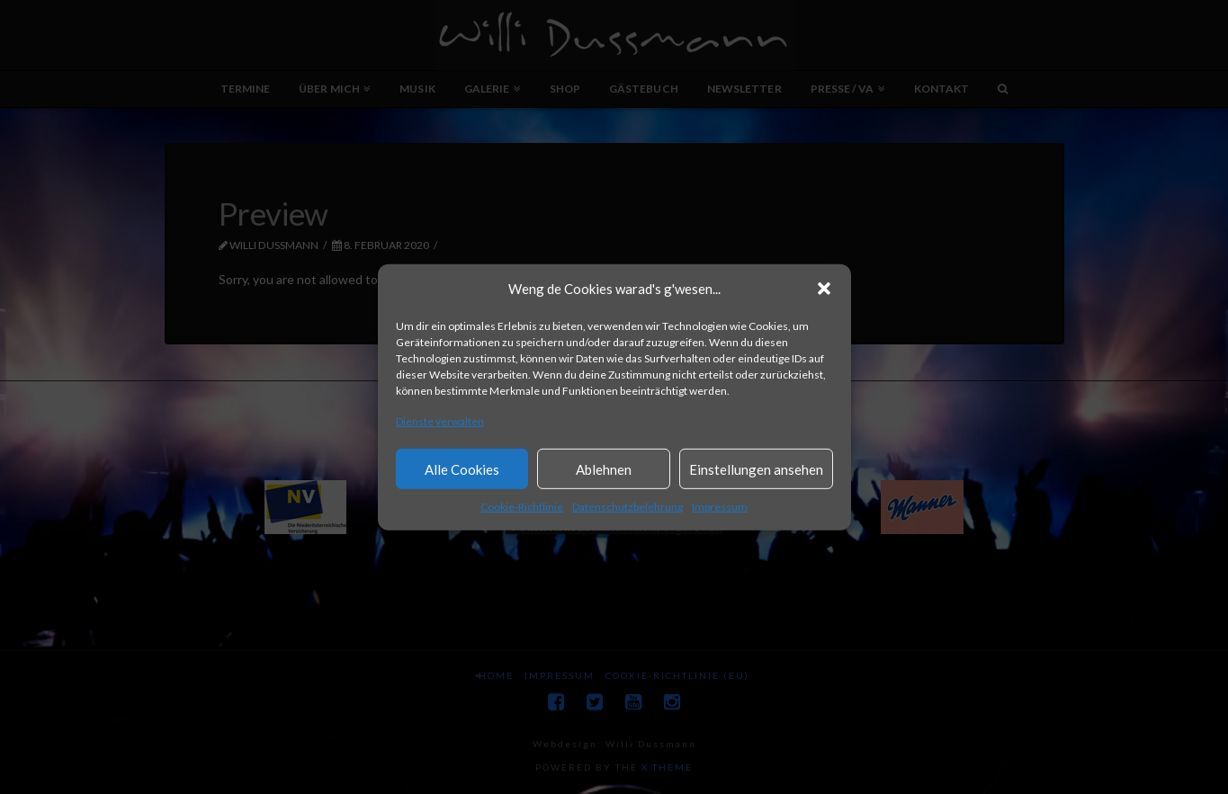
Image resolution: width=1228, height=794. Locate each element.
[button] (824, 289)
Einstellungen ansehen (756, 469)
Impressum (720, 506)
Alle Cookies (462, 469)
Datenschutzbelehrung (627, 506)
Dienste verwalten (440, 421)
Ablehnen (604, 469)
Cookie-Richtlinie (521, 506)
